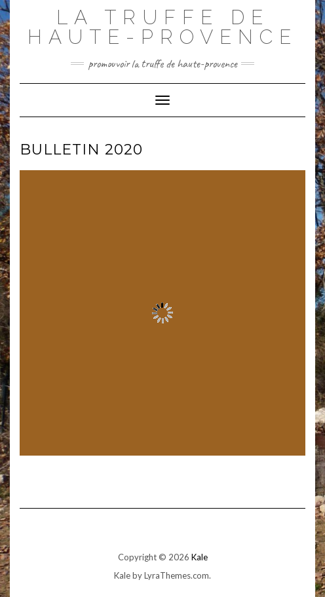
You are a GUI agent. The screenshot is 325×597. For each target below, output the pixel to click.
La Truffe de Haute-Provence (162, 27)
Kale (199, 557)
